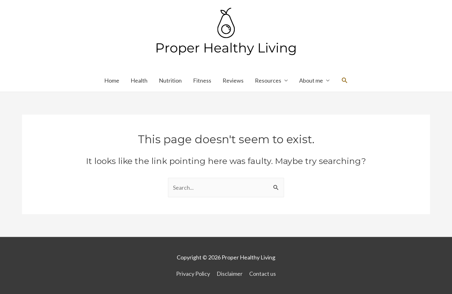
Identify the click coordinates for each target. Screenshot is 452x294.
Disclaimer (230, 273)
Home (111, 80)
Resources (268, 80)
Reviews (233, 80)
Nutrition (170, 80)
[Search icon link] (344, 80)
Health (139, 80)
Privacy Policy (193, 273)
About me (311, 80)
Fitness (202, 80)
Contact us (262, 273)
